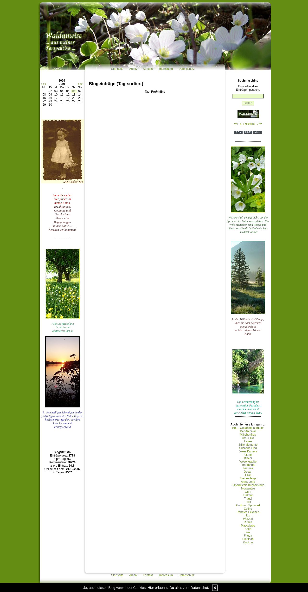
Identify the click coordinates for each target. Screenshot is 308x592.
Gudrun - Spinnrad (248, 505)
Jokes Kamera (248, 451)
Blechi (248, 458)
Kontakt (148, 69)
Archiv (133, 69)
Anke (248, 529)
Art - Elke (248, 438)
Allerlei (248, 455)
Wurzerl (248, 519)
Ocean (248, 471)
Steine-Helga (248, 478)
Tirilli (248, 502)
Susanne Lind (248, 448)
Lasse (248, 441)
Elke (248, 475)
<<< (43, 84)
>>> (80, 84)
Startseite (117, 69)
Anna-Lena (248, 481)
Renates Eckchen (248, 512)
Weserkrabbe (248, 461)
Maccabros (248, 525)
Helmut (247, 495)
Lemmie (248, 468)
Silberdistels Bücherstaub (248, 485)
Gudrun (248, 542)
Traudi (248, 498)
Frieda (248, 535)
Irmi (248, 532)
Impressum (166, 69)
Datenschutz (187, 69)
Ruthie (248, 522)
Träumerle (247, 465)
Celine (248, 508)
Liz (248, 515)
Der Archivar (248, 431)
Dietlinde (248, 539)
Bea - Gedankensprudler (248, 428)
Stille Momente (247, 444)
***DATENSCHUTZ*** (248, 124)
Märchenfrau (248, 434)
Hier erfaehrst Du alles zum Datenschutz (179, 588)
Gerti (248, 492)
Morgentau (248, 488)
